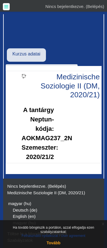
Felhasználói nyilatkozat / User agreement (53, 236)
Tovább (53, 243)
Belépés (95, 6)
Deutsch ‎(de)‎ (25, 210)
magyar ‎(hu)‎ (19, 203)
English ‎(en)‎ (24, 216)
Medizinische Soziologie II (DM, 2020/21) (70, 86)
